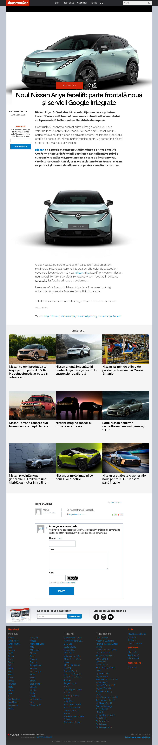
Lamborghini (14, 699)
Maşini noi (13, 629)
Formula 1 (132, 667)
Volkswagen (35, 699)
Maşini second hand (137, 634)
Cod (51, 573)
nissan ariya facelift (109, 316)
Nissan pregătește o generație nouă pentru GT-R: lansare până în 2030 (124, 479)
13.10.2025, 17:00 (50, 513)
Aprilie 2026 (133, 655)
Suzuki (33, 690)
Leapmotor (13, 705)
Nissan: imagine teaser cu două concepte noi (74, 424)
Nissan (39, 149)
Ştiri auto (132, 637)
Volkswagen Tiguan (73, 638)
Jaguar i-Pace (102, 676)
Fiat (9, 671)
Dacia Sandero (102, 721)
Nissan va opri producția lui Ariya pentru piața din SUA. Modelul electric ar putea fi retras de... (28, 372)
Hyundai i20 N (102, 673)
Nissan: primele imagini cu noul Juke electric (74, 477)
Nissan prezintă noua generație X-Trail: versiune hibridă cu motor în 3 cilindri (28, 479)
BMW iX (100, 712)
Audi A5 (67, 680)
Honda (11, 681)
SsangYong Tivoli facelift (107, 697)
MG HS (67, 686)
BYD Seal (68, 644)
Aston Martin (14, 644)
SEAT (32, 674)
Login (101, 3)
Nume (52, 538)
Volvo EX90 (69, 701)
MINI (32, 647)
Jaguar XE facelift (103, 688)
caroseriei (41, 280)
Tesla (32, 693)
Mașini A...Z (35, 705)
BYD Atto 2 (69, 653)
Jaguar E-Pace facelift (105, 685)
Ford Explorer (102, 638)
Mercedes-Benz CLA (73, 641)
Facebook (96, 617)
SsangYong (35, 684)
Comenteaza (115, 503)
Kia (9, 696)
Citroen (11, 656)
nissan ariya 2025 (87, 316)
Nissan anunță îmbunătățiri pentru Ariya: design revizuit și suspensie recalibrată (77, 370)
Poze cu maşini (135, 643)
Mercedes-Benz (37, 644)
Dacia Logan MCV (104, 727)
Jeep (10, 693)
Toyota (33, 696)
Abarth (11, 638)
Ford (10, 674)
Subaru (33, 687)
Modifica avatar (41, 529)
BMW (11, 653)
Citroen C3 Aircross (72, 674)
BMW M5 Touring (72, 665)
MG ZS (67, 692)
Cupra (11, 659)
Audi (10, 647)
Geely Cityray (70, 647)
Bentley (11, 650)
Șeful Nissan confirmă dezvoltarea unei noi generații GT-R (123, 426)
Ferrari (11, 668)
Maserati (34, 638)
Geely (10, 678)
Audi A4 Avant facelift (105, 700)
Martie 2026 (133, 658)
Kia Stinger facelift (104, 703)
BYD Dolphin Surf (72, 707)
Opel (32, 656)
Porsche (33, 662)
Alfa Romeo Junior (72, 722)
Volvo (32, 702)
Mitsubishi (34, 650)
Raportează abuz (76, 514)
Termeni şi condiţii (44, 737)
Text (51, 549)
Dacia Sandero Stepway (106, 649)
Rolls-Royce (35, 671)
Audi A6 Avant (70, 671)
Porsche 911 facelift (72, 704)
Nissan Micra (102, 664)
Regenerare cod (68, 583)
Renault (33, 668)
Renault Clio (69, 650)
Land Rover (13, 702)
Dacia (10, 662)
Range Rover (35, 665)
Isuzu (10, 687)
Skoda (32, 678)
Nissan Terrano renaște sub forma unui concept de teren (29, 424)
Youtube (111, 617)
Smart (32, 681)
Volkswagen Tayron (73, 689)
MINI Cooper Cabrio (72, 677)
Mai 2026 (132, 652)
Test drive (132, 640)
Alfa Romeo (13, 641)
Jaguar (11, 690)
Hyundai (12, 684)
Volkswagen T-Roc (72, 656)
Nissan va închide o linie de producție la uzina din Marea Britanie (122, 370)
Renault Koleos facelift (106, 715)
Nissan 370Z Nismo (105, 641)
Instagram (103, 617)
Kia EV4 (67, 668)
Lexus (11, 708)
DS (9, 665)
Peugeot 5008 (70, 683)
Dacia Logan (101, 724)
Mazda (33, 641)
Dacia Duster (101, 718)
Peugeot (33, 659)
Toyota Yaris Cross (104, 656)
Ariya (46, 316)
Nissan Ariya (82, 272)
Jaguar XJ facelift (103, 652)
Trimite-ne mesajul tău (137, 737)
